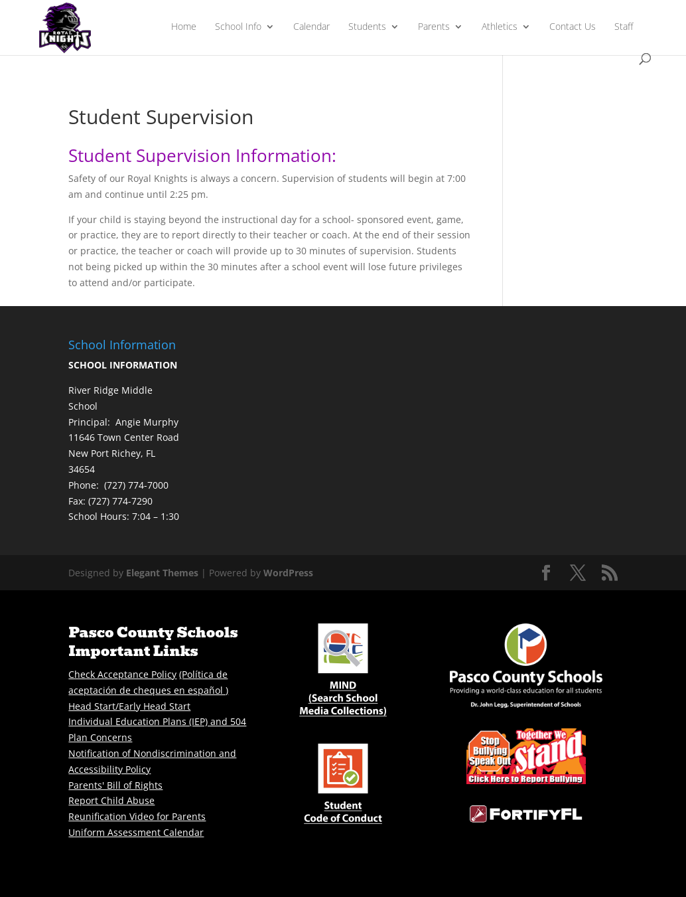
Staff (623, 27)
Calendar (311, 27)
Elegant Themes (162, 572)
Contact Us (572, 27)
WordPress (288, 572)
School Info (238, 27)
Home (183, 27)
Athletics (499, 27)
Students (367, 27)
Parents (434, 27)
